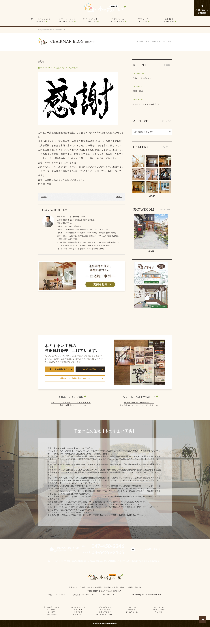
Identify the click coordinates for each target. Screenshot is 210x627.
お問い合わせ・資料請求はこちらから (74, 378)
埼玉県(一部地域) (118, 587)
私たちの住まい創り (40, 20)
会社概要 (169, 20)
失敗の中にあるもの (142, 78)
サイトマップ (78, 614)
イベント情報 (105, 609)
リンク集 (158, 612)
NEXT (119, 196)
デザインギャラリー (92, 20)
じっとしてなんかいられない (146, 104)
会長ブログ (60, 68)
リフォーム (143, 20)
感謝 (170, 41)
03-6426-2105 (88, 595)
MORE (152, 196)
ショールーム (158, 607)
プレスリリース (132, 612)
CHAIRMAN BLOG (155, 41)
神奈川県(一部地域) (102, 587)
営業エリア (73, 587)
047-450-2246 (59, 595)
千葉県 (82, 587)
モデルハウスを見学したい (90, 369)
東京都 (90, 587)
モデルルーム (118, 20)
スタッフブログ (105, 612)
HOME (140, 41)
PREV (43, 196)
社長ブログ (78, 612)
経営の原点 (138, 91)
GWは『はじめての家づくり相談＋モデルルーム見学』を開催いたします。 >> (71, 403)
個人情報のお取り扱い (105, 614)
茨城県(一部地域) (134, 587)
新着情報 (131, 609)
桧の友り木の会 (159, 609)
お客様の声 (132, 607)
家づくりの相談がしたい (60, 369)
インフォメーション (66, 20)
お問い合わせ (51, 614)
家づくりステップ (78, 607)
